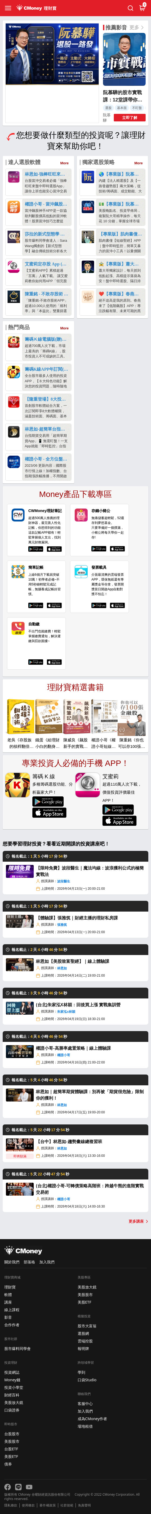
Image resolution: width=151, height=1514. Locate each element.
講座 (8, 1302)
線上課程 (11, 1309)
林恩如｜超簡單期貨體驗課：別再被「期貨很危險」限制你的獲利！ (90, 1094)
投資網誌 (11, 1372)
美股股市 (11, 1441)
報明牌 (83, 1348)
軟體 (8, 1294)
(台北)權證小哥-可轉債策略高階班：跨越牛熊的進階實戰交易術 (90, 1189)
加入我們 (46, 1261)
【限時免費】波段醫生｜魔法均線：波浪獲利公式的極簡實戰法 (90, 871)
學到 (81, 1372)
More (64, 163)
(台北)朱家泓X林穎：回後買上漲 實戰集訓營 (78, 1004)
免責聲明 (84, 1505)
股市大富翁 (87, 1325)
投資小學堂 (13, 1387)
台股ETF (11, 1448)
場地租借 (85, 1426)
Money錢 (12, 1379)
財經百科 (11, 1394)
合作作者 (11, 1324)
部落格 (29, 1261)
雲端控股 (85, 1340)
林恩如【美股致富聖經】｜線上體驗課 (72, 961)
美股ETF (11, 1456)
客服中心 (85, 1403)
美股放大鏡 (13, 1402)
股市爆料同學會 (17, 1348)
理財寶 (10, 1287)
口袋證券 (11, 1410)
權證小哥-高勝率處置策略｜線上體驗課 (73, 1048)
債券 (8, 1464)
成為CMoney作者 (92, 1418)
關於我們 (11, 1261)
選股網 (83, 1333)
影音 (8, 1317)
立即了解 (129, 117)
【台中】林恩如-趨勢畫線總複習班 (69, 1141)
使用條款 (28, 1505)
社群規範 (66, 1505)
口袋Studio (87, 1379)
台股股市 (11, 1433)
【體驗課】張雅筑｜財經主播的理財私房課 (77, 918)
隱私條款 (10, 1505)
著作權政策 (47, 1505)
